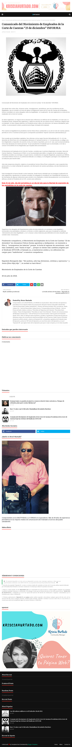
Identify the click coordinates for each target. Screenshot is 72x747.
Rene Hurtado (6, 32)
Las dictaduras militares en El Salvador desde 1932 (26, 711)
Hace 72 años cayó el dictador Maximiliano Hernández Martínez (30, 409)
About (60, 744)
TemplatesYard (15, 744)
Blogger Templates (33, 744)
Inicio (3, 20)
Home (56, 744)
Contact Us (67, 744)
